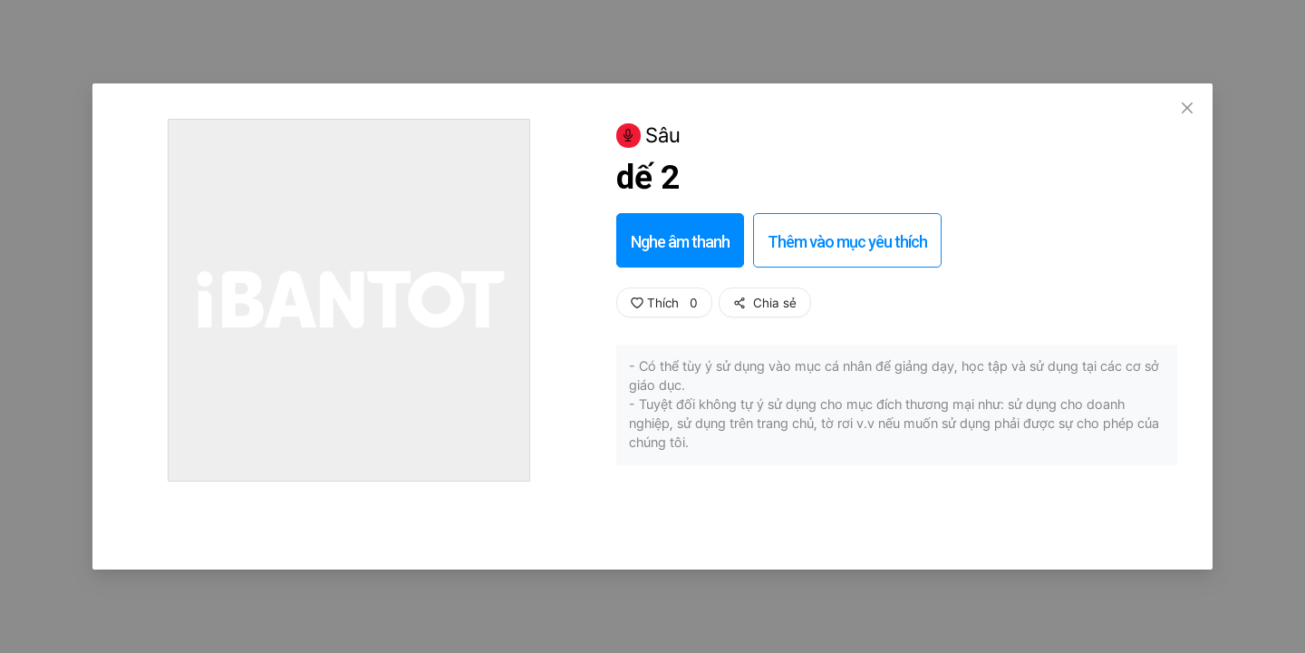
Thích (664, 303)
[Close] (1187, 108)
